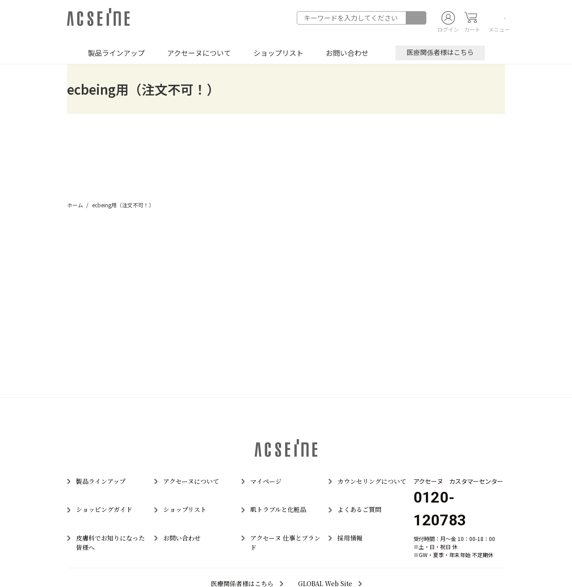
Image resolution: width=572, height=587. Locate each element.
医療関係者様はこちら (440, 52)
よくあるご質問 (359, 509)
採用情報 (349, 537)
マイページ (266, 481)
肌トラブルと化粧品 (278, 509)
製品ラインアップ (116, 52)
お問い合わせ (347, 52)
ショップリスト (278, 52)
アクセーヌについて (199, 52)
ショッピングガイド (104, 509)
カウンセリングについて (371, 481)
